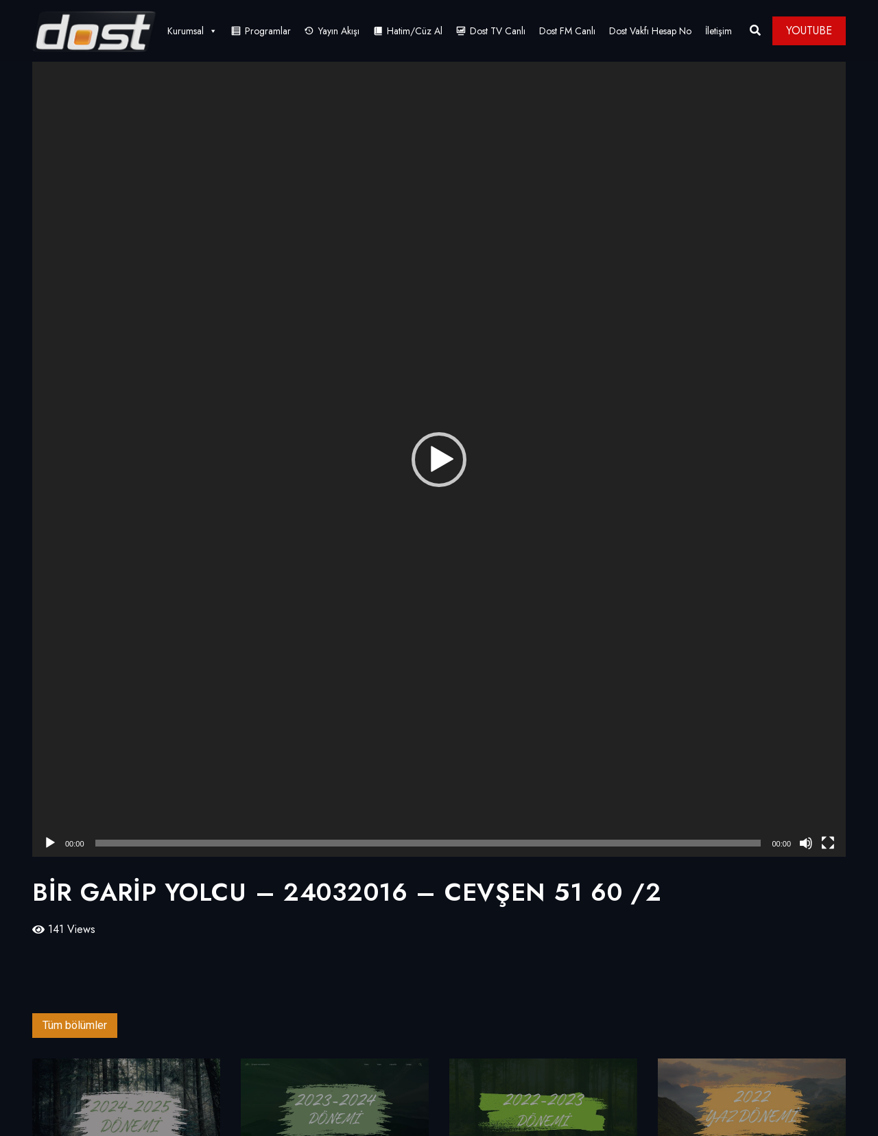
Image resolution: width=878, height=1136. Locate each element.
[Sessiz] (806, 843)
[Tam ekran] (828, 843)
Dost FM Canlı (567, 31)
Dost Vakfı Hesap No (650, 31)
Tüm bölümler (75, 1025)
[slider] (428, 843)
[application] (439, 459)
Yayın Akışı (338, 31)
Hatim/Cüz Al (414, 31)
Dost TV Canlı (497, 31)
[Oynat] (50, 843)
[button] (439, 459)
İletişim (718, 31)
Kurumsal (192, 31)
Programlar (268, 31)
